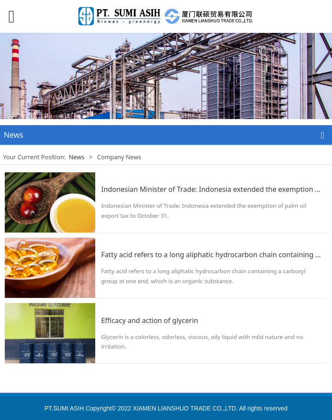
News (76, 157)
